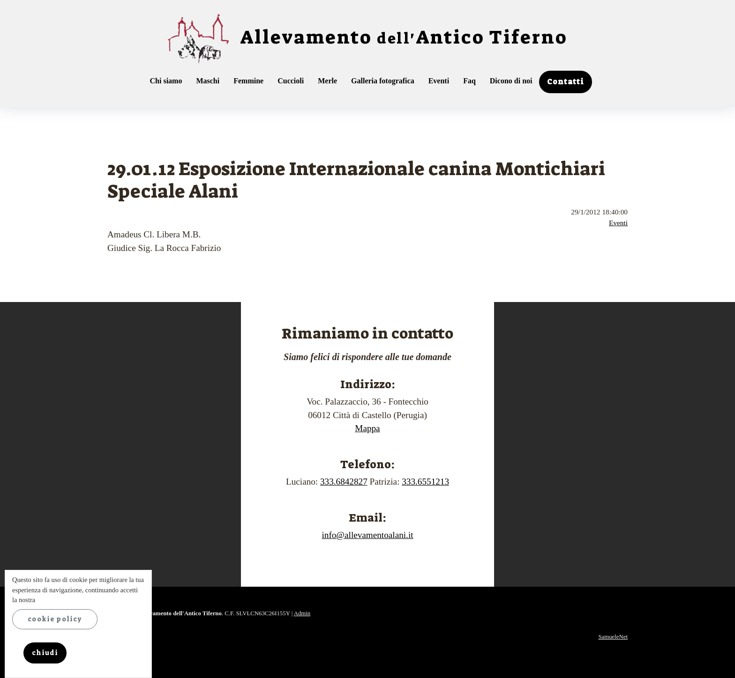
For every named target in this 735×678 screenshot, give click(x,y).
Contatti (565, 82)
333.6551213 (425, 481)
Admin (302, 613)
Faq (469, 81)
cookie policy (55, 619)
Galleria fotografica (382, 81)
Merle (327, 81)
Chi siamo (166, 81)
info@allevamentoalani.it (367, 535)
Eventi (438, 81)
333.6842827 (344, 481)
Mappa (367, 428)
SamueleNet (613, 637)
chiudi (45, 653)
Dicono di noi (511, 81)
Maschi (207, 81)
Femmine (248, 81)
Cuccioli (291, 81)
